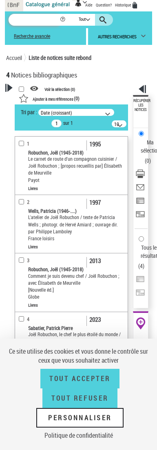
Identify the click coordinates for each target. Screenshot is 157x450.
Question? (104, 5)
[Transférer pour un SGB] (140, 217)
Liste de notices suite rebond (60, 58)
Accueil (14, 58)
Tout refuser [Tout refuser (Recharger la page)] (79, 398)
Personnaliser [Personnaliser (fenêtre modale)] (80, 417)
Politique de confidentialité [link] (78, 435)
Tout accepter (80, 378)
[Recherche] (34, 20)
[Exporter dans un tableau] (140, 203)
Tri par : (29, 112)
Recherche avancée (32, 36)
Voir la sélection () (59, 89)
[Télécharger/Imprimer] (140, 176)
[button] (63, 20)
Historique (123, 5)
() (49, 98)
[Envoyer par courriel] (140, 190)
